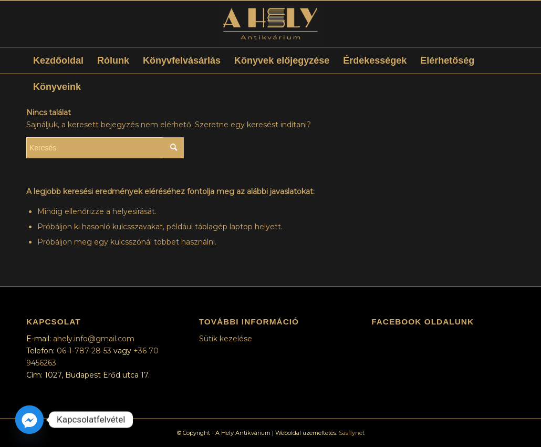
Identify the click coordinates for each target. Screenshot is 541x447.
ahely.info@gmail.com (93, 338)
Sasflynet (352, 432)
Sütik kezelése (225, 338)
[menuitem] (58, 60)
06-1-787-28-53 (85, 350)
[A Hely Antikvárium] (270, 24)
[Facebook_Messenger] (29, 419)
